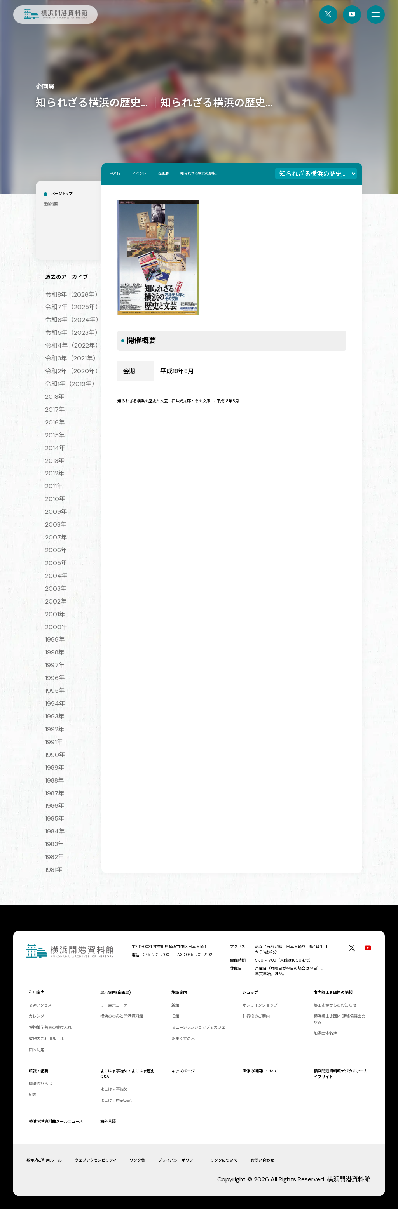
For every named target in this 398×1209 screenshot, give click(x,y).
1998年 (55, 652)
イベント (139, 173)
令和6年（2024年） (73, 320)
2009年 (56, 512)
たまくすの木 (183, 1038)
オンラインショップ (260, 1005)
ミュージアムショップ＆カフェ (198, 1027)
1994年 (55, 703)
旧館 (175, 1016)
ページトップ (61, 193)
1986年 (55, 806)
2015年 (55, 435)
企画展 (163, 173)
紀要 (33, 1094)
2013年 (55, 461)
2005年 (56, 563)
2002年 (56, 601)
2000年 (56, 627)
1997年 (55, 665)
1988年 (54, 780)
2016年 (55, 422)
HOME (115, 173)
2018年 (55, 397)
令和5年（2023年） (73, 333)
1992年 (55, 729)
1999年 (55, 639)
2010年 (55, 499)
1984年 (55, 831)
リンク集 (137, 1160)
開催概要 (51, 204)
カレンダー (38, 1016)
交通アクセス (40, 1005)
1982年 (54, 857)
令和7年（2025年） (73, 307)
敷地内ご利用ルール (46, 1038)
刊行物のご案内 (256, 1016)
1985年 (55, 818)
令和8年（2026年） (73, 295)
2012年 (55, 473)
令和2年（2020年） (73, 371)
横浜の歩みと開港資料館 (121, 1016)
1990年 (55, 755)
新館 (175, 1005)
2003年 (56, 588)
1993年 (55, 716)
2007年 (56, 537)
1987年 (55, 793)
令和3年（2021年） (72, 358)
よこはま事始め (113, 1089)
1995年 (55, 691)
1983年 (54, 844)
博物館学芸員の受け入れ (50, 1027)
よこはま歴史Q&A (116, 1100)
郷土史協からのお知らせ (335, 1005)
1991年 (54, 742)
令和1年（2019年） (71, 384)
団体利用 (36, 1049)
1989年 (55, 768)
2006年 (56, 550)
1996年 (55, 678)
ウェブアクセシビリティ (96, 1160)
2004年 (56, 576)
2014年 (55, 448)
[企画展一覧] (316, 173)
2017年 (55, 409)
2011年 (54, 486)
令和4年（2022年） (73, 345)
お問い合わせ (262, 1160)
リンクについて (223, 1160)
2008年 (56, 524)
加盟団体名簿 (325, 1033)
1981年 (54, 870)
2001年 (55, 614)
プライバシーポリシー (177, 1160)
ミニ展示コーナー (115, 1005)
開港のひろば (40, 1083)
